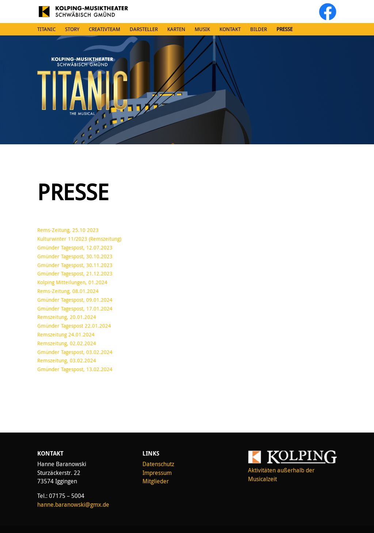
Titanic (46, 29)
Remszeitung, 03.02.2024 (66, 360)
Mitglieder (155, 481)
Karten (176, 29)
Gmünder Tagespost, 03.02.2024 (74, 352)
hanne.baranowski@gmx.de (73, 504)
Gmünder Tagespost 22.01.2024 (74, 325)
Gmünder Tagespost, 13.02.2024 (74, 369)
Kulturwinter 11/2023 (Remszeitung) (79, 238)
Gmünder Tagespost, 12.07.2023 (74, 247)
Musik (202, 29)
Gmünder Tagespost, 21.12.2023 (74, 273)
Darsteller (144, 29)
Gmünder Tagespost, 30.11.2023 (74, 265)
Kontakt (230, 29)
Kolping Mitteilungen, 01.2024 (72, 282)
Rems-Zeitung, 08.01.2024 (68, 291)
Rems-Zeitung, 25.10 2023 (68, 229)
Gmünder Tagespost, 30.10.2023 (74, 256)
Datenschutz (158, 464)
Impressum (157, 473)
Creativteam (104, 29)
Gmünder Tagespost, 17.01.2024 (74, 308)
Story (72, 29)
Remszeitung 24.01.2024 (66, 334)
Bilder (258, 29)
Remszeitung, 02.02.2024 (66, 343)
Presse (284, 29)
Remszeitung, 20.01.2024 (66, 316)
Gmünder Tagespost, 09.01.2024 (74, 299)
